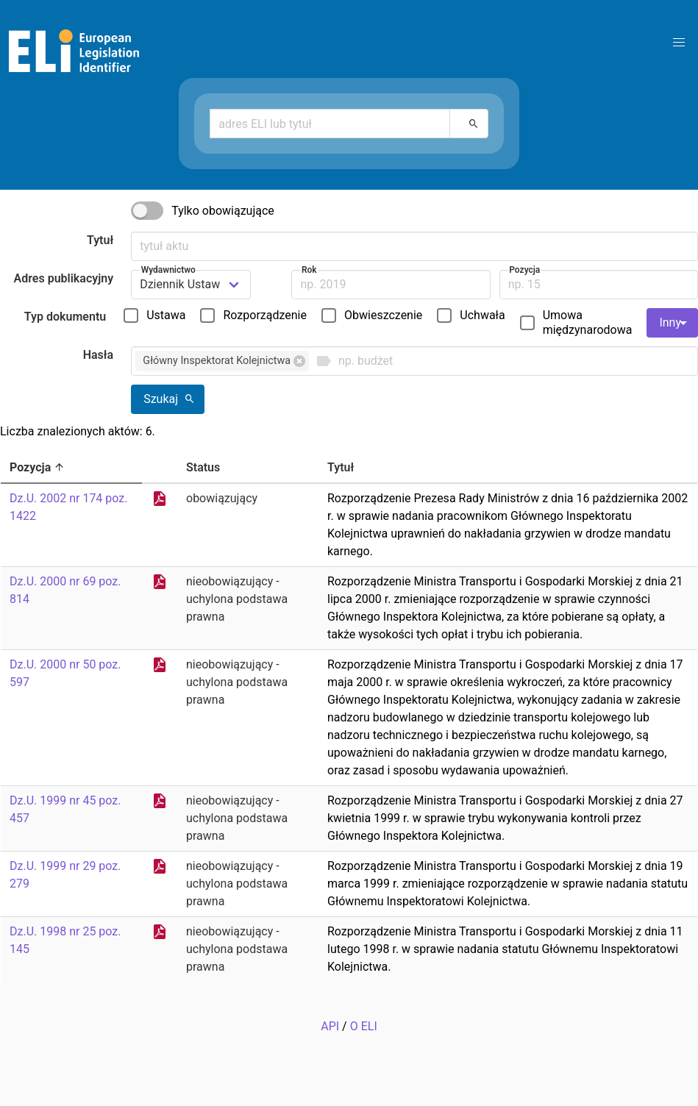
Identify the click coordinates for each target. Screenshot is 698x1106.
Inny (675, 323)
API (330, 1026)
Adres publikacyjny (64, 278)
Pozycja (524, 270)
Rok (309, 270)
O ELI (363, 1026)
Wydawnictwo (168, 270)
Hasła (98, 355)
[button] (679, 43)
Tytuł (100, 240)
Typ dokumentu (65, 317)
